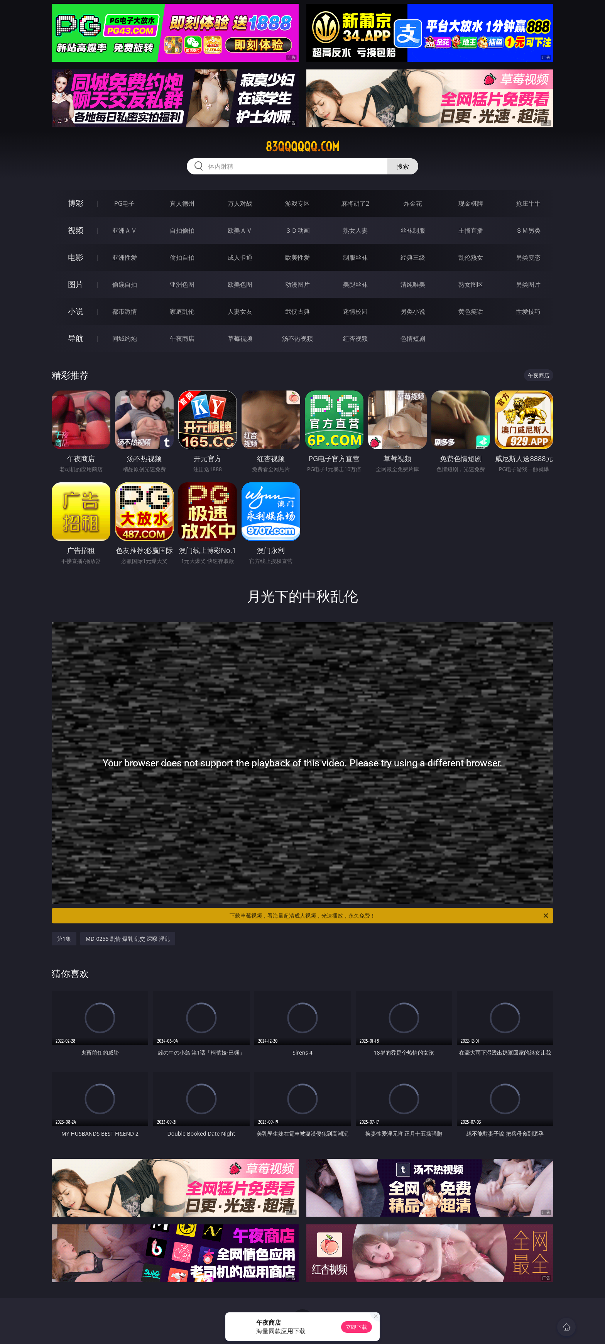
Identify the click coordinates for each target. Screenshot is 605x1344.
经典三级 (413, 257)
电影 (75, 257)
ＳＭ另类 (528, 230)
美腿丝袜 (355, 284)
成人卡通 (240, 257)
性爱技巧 (528, 311)
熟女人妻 (355, 230)
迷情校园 (355, 311)
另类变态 (528, 257)
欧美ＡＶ (240, 230)
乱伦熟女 (470, 257)
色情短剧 (413, 338)
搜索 (403, 166)
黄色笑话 (470, 311)
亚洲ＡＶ (124, 230)
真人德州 (182, 203)
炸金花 (413, 203)
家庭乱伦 (182, 311)
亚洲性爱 (124, 257)
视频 (75, 230)
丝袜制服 (413, 230)
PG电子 (124, 203)
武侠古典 (297, 311)
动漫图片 (297, 284)
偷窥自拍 (124, 284)
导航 (75, 338)
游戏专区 (297, 203)
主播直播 (470, 230)
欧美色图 (240, 284)
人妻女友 (240, 311)
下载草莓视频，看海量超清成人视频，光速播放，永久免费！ (389, 915)
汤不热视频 (297, 338)
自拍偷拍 (182, 230)
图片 (75, 284)
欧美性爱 (297, 257)
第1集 (64, 938)
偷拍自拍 (182, 257)
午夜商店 (182, 338)
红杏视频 (355, 338)
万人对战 (240, 203)
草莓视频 (240, 338)
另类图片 (528, 284)
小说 (75, 311)
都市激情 (124, 311)
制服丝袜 (355, 257)
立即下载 (356, 1326)
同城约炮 (124, 338)
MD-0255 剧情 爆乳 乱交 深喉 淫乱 (128, 938)
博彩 (75, 203)
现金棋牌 (470, 203)
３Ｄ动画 (297, 230)
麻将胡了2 (355, 203)
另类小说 (413, 311)
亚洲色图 (182, 284)
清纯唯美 (413, 284)
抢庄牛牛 (528, 203)
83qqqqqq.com (302, 146)
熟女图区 (470, 284)
